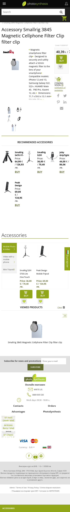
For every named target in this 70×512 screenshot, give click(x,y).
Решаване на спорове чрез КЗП (25, 491)
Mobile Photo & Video (9, 248)
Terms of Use (21, 487)
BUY (17, 172)
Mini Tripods (8, 269)
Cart (65, 16)
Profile (66, 3)
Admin (12, 487)
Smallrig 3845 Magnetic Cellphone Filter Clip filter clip (35, 342)
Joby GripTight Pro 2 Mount (64, 156)
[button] (58, 97)
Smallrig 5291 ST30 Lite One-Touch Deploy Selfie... (26, 277)
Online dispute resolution (50, 487)
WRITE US (35, 389)
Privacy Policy (33, 487)
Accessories (8, 508)
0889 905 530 (35, 394)
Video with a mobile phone (8, 259)
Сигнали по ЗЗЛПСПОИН (49, 491)
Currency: (23, 447)
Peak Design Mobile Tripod (18, 187)
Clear (60, 307)
